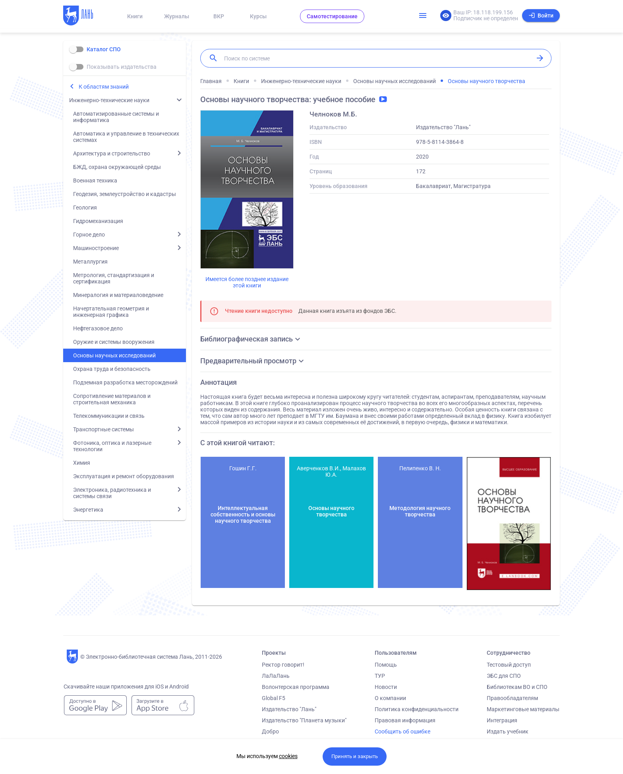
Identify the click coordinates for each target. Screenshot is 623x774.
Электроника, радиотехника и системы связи (112, 493)
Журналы (176, 16)
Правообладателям (512, 698)
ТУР (380, 676)
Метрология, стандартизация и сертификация (113, 278)
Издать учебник (507, 731)
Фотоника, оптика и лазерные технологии (112, 446)
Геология (85, 207)
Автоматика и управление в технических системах (126, 136)
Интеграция (502, 720)
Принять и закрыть (354, 756)
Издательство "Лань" (289, 709)
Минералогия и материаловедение (118, 295)
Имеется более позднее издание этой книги (246, 282)
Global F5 (273, 698)
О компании (390, 698)
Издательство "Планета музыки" (304, 720)
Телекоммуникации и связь (109, 416)
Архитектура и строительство (111, 153)
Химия (81, 463)
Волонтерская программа (295, 687)
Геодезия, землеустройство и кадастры (124, 194)
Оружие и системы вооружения (114, 342)
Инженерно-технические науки (109, 100)
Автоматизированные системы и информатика (116, 117)
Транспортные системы (103, 429)
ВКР (218, 16)
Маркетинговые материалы (523, 709)
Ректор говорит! (283, 664)
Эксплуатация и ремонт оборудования (123, 476)
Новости (386, 687)
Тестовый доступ (509, 664)
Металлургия (90, 261)
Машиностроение (96, 248)
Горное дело (89, 234)
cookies (288, 756)
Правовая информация (405, 720)
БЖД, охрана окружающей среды (117, 167)
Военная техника (95, 180)
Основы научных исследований (114, 355)
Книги (135, 16)
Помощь (386, 664)
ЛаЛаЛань (276, 676)
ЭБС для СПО (504, 676)
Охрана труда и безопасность (112, 369)
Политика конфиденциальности (417, 709)
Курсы (258, 16)
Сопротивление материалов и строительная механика (112, 399)
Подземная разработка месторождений (125, 382)
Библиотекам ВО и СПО (517, 687)
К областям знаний (104, 86)
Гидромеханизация (98, 221)
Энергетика (88, 509)
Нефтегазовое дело (98, 328)
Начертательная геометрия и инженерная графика (111, 311)
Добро (270, 731)
